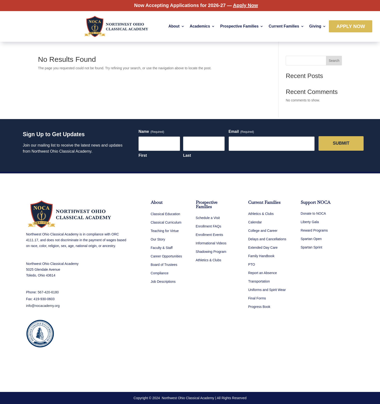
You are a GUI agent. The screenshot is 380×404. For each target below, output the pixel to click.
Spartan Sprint (311, 247)
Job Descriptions (163, 282)
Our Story (158, 239)
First (142, 155)
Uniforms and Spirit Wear (267, 290)
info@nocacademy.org (43, 306)
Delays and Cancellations (267, 239)
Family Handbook (261, 256)
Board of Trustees (164, 265)
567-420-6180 (48, 292)
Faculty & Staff (162, 248)
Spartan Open (311, 239)
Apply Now (350, 26)
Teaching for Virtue (165, 231)
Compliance (160, 273)
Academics (200, 26)
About (173, 26)
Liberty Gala (310, 222)
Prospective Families (239, 26)
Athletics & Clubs (208, 260)
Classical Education (165, 214)
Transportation (259, 281)
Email (241, 131)
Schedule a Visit (208, 218)
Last (187, 155)
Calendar (255, 222)
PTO (251, 264)
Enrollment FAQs (208, 226)
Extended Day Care (263, 247)
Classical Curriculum (166, 222)
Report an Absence (262, 273)
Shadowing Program (211, 252)
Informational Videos (211, 243)
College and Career (262, 231)
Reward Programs (314, 230)
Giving (315, 26)
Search (334, 61)
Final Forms (257, 298)
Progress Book (259, 307)
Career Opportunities (166, 256)
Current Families (284, 26)
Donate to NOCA (313, 213)
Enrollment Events (209, 235)
